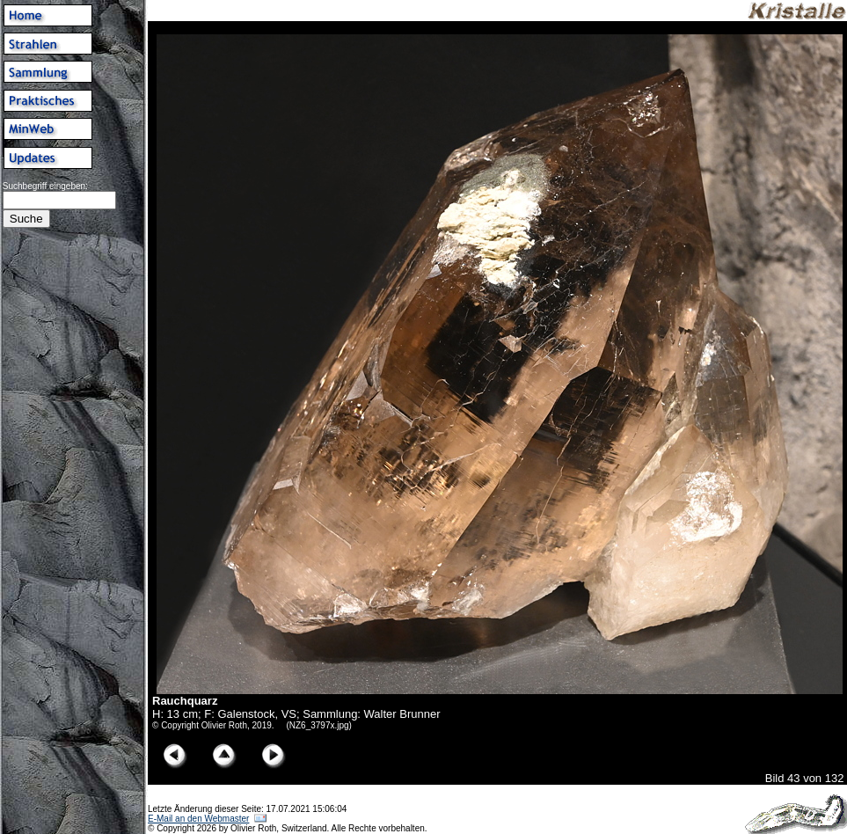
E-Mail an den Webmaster (198, 818)
